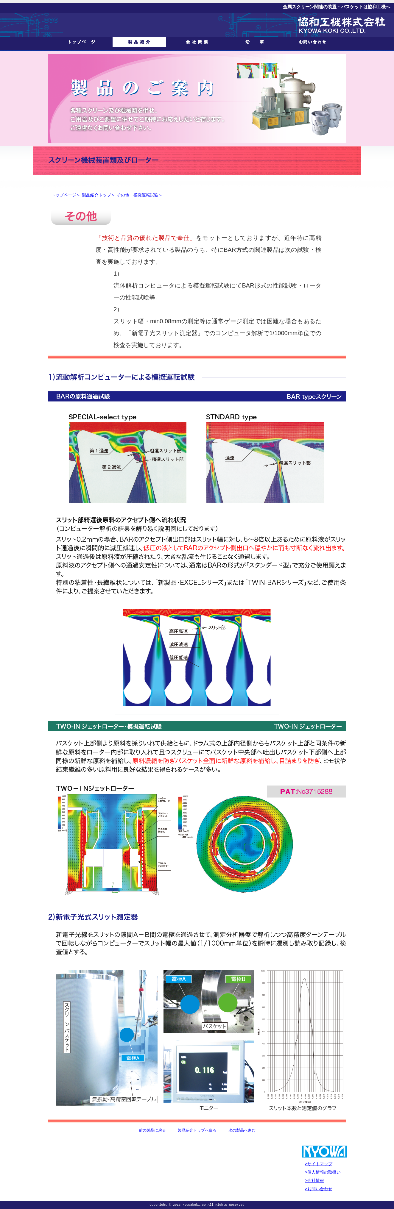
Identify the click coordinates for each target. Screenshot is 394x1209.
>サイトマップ (318, 1163)
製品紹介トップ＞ (98, 195)
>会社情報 (314, 1180)
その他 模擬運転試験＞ (140, 195)
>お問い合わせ (318, 1188)
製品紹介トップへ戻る (197, 1130)
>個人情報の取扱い (323, 1172)
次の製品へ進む (242, 1130)
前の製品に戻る (152, 1130)
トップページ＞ (65, 195)
